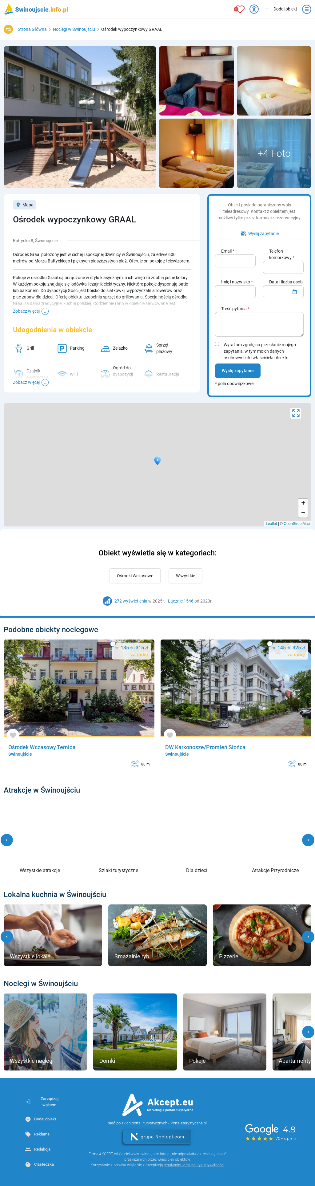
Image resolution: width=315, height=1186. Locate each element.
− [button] (303, 513)
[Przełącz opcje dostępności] (254, 9)
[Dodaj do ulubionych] (13, 735)
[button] (7, 840)
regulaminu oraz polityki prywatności (194, 1165)
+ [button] (303, 503)
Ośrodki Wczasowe (135, 575)
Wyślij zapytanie (238, 370)
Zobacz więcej (26, 311)
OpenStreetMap (297, 524)
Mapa (24, 205)
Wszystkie (185, 575)
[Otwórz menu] (306, 9)
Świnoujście (20, 754)
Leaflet (271, 524)
